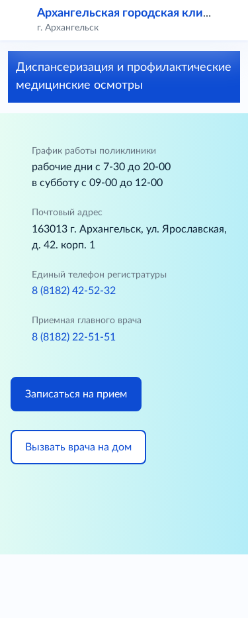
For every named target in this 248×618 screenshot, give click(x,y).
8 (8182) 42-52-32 (74, 290)
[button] (229, 20)
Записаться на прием (76, 394)
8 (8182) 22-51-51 (74, 337)
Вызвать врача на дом (78, 447)
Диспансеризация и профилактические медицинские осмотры (123, 76)
